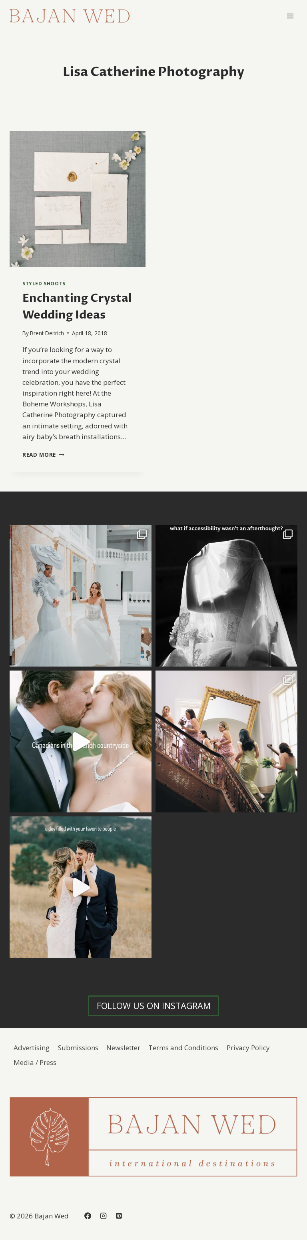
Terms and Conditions (183, 1047)
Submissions (78, 1047)
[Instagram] (103, 1216)
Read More (43, 454)
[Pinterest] (119, 1216)
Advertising (32, 1047)
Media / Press (35, 1062)
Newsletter (123, 1047)
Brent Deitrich (47, 333)
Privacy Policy (248, 1047)
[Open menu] (290, 16)
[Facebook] (87, 1216)
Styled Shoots (44, 283)
